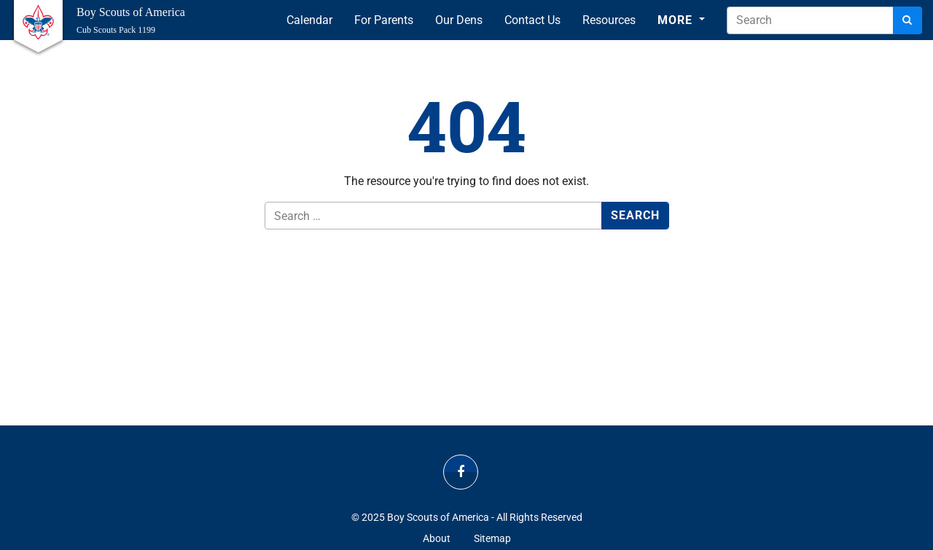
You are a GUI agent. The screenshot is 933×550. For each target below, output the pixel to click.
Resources (609, 20)
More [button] (676, 20)
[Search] (907, 20)
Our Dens (459, 20)
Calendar (309, 20)
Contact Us (532, 20)
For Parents (383, 20)
